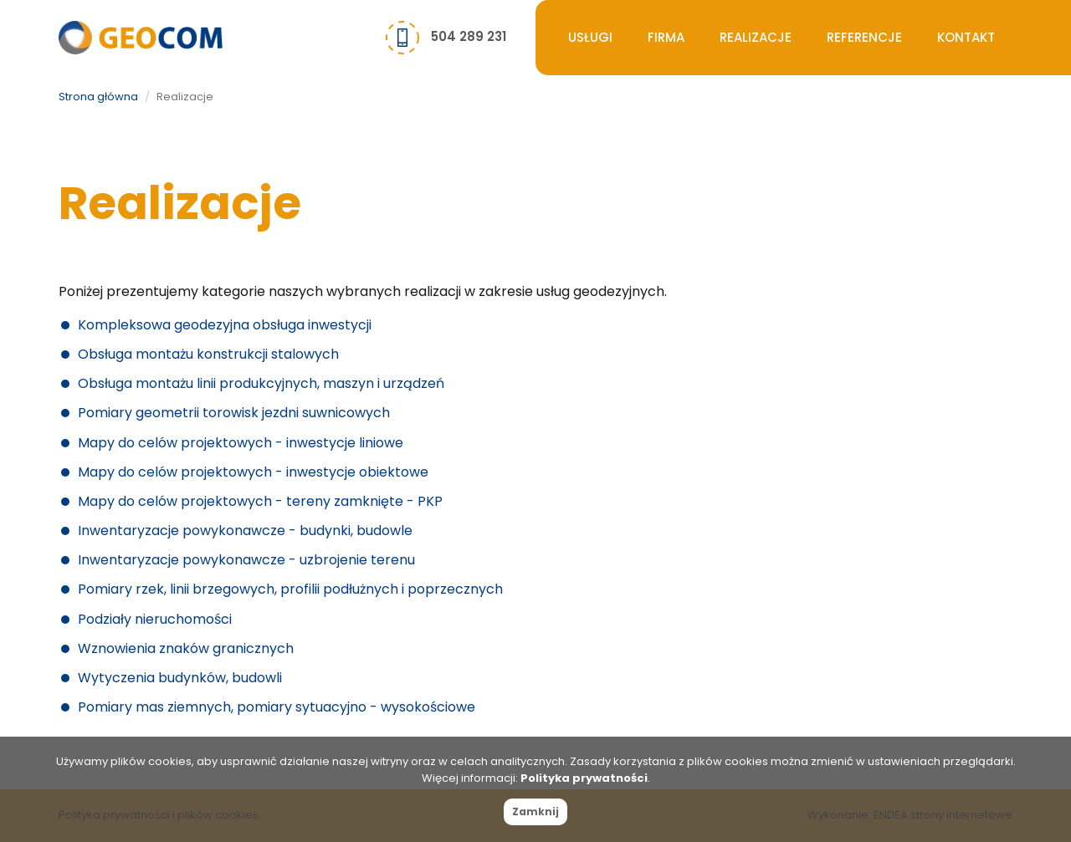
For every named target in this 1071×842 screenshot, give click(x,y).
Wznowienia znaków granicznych (186, 648)
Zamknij (535, 811)
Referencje (864, 37)
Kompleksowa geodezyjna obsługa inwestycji (225, 324)
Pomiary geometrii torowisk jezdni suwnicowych (234, 412)
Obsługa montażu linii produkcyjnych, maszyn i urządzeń (261, 383)
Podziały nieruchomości (155, 619)
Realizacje (756, 37)
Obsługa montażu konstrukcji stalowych (208, 354)
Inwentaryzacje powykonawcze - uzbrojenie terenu (246, 559)
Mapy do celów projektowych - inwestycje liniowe (240, 442)
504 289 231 (468, 36)
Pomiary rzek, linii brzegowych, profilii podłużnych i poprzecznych (290, 589)
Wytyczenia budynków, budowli (180, 677)
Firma (666, 37)
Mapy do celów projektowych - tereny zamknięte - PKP (260, 501)
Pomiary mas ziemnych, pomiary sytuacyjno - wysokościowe (276, 707)
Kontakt (966, 37)
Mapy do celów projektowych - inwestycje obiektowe (253, 472)
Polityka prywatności (584, 778)
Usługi (590, 37)
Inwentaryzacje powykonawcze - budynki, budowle (245, 530)
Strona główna (98, 97)
